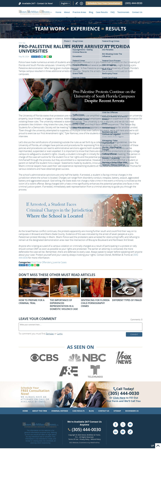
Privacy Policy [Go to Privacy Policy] (84, 439)
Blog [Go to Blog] (24, 43)
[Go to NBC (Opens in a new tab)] (87, 363)
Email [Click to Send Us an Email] (122, 431)
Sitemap (117, 411)
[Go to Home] (35, 13)
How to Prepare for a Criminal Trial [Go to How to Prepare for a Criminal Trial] (31, 302)
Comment (134, 334)
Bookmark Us (132, 411)
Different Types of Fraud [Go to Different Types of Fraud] (127, 300)
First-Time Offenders (42, 262)
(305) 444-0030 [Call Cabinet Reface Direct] (86, 429)
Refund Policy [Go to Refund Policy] (96, 439)
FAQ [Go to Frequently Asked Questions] (113, 12)
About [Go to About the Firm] (67, 12)
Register (50, 333)
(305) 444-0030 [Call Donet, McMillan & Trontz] (133, 3)
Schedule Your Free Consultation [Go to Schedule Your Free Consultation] (104, 3)
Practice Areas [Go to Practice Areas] (79, 12)
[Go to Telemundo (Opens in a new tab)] (95, 377)
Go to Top (158, 445)
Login (60, 333)
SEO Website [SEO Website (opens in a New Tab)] (74, 442)
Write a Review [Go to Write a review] (76, 3)
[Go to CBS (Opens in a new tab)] (44, 363)
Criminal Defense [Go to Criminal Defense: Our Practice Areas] (59, 411)
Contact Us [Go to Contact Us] (103, 411)
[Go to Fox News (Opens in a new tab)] (123, 363)
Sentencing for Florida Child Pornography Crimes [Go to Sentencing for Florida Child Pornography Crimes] (95, 303)
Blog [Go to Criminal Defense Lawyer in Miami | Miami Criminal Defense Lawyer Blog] (91, 12)
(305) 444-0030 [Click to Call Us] (123, 393)
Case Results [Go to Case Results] (102, 12)
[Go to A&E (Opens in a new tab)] (69, 377)
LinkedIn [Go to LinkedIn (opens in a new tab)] (115, 431)
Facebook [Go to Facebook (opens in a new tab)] (115, 424)
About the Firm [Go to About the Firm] (39, 411)
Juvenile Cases (59, 262)
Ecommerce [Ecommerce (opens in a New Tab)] (83, 442)
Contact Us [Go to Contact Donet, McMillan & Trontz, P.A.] (137, 12)
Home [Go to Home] (58, 12)
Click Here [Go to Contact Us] (119, 397)
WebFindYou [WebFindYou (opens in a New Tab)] (95, 442)
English (64, 3)
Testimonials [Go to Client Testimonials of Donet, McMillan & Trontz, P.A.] (123, 12)
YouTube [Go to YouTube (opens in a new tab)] (130, 424)
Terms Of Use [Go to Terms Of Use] (73, 439)
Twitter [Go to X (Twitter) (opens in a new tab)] (122, 424)
